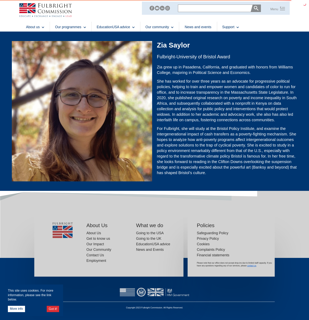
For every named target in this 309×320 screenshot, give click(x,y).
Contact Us (95, 255)
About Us (94, 233)
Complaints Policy (211, 250)
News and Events (150, 250)
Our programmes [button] (70, 27)
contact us (251, 266)
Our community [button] (159, 27)
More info (16, 308)
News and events (198, 27)
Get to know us (98, 239)
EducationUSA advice (153, 244)
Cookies (203, 244)
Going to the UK (148, 239)
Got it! (53, 309)
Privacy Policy (208, 239)
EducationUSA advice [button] (116, 27)
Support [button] (230, 27)
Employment (96, 261)
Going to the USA (150, 233)
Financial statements (213, 255)
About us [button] (35, 27)
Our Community (99, 250)
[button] (273, 8)
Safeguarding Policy (212, 233)
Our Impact (95, 244)
